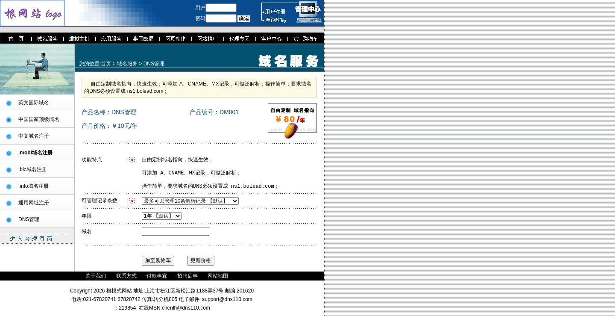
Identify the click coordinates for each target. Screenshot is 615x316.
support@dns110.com (226, 303)
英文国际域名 (33, 103)
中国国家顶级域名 (38, 119)
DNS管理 (28, 219)
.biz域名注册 (32, 169)
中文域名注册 (33, 136)
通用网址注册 (33, 203)
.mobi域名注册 (35, 153)
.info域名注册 (33, 186)
